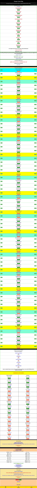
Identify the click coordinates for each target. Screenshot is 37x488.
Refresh (18, 13)
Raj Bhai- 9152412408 (18, 58)
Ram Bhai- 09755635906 (18, 450)
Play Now (18, 71)
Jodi (1, 77)
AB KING (18, 481)
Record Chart (10, 376)
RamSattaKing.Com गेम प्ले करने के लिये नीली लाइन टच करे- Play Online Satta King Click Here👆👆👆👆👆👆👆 (18, 466)
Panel (35, 77)
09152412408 (18, 484)
